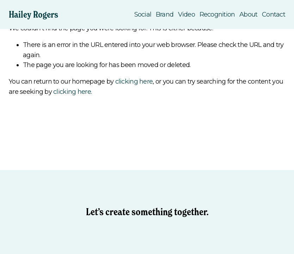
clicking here (134, 81)
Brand (164, 14)
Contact (273, 14)
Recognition (217, 14)
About (248, 14)
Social (143, 14)
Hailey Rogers (33, 14)
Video (186, 14)
